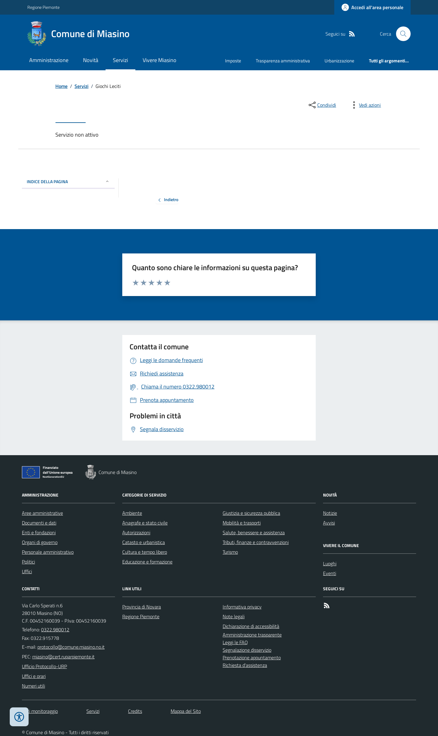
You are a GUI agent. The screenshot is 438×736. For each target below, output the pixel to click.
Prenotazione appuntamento (252, 657)
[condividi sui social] (321, 105)
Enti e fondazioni (39, 532)
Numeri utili (33, 685)
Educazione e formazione (147, 561)
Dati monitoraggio (40, 711)
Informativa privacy (242, 606)
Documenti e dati (39, 522)
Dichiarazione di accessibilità (251, 626)
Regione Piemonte (43, 7)
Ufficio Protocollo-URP (44, 666)
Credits (135, 711)
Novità (90, 60)
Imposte (233, 60)
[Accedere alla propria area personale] (372, 7)
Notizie (330, 513)
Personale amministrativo (48, 552)
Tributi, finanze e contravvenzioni (256, 542)
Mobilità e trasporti (242, 522)
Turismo (230, 552)
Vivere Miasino (159, 60)
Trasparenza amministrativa (283, 60)
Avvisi (329, 522)
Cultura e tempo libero (144, 552)
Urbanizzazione (339, 60)
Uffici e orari (34, 676)
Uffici (27, 571)
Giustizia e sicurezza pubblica (251, 513)
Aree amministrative (42, 513)
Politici (28, 561)
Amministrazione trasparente (252, 634)
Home (61, 86)
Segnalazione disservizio (247, 650)
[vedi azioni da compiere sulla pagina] (365, 105)
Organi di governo (39, 542)
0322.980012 (55, 629)
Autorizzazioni (136, 532)
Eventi (329, 573)
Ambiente (132, 513)
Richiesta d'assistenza (245, 665)
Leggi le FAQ (235, 642)
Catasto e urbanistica (143, 542)
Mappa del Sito (186, 711)
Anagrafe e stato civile (145, 522)
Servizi (120, 60)
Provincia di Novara (141, 606)
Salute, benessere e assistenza (254, 532)
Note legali (234, 616)
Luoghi (329, 563)
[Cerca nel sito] (401, 33)
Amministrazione (48, 60)
